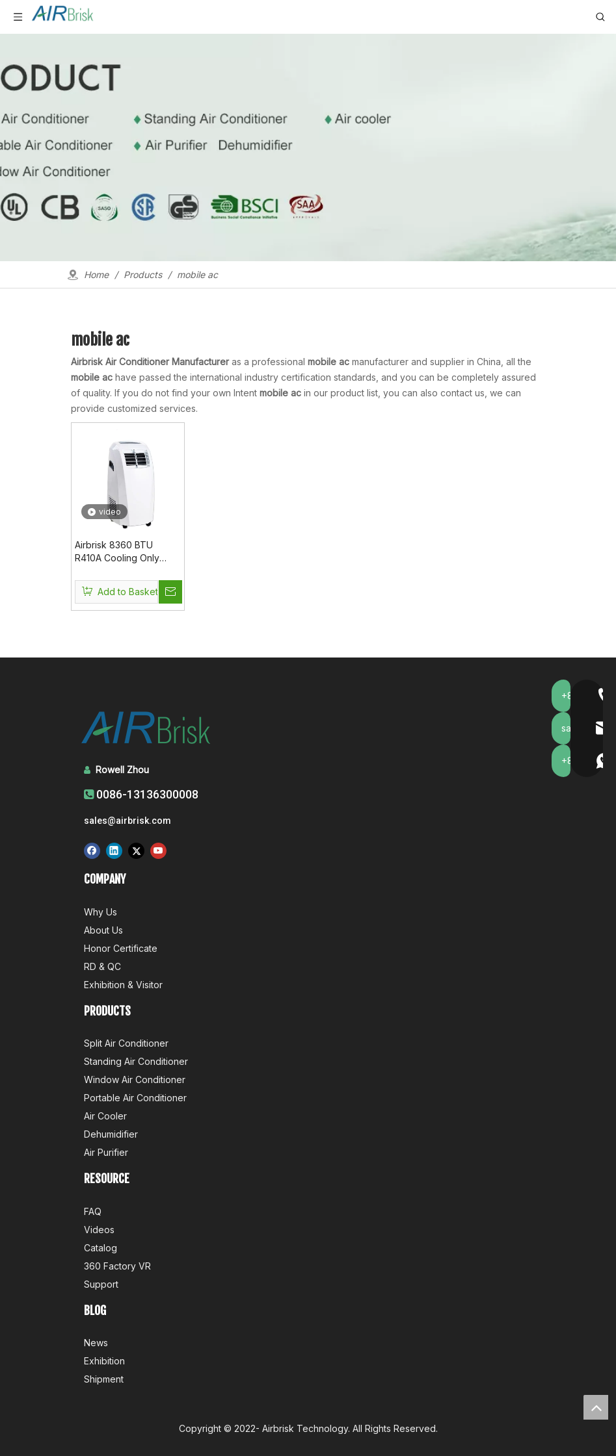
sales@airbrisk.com (127, 820)
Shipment (104, 1379)
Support (101, 1284)
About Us (103, 930)
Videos (99, 1229)
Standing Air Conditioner (136, 1061)
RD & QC (102, 966)
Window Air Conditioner (134, 1079)
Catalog (100, 1247)
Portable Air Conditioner (135, 1097)
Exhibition (104, 1360)
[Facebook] (92, 851)
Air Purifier (106, 1152)
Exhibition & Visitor (123, 984)
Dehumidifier (111, 1134)
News (96, 1342)
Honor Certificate (120, 948)
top (595, 1407)
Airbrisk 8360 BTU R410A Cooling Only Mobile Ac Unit (117, 552)
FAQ (92, 1211)
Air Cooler (105, 1115)
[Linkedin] (114, 851)
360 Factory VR (117, 1265)
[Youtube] (158, 851)
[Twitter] (136, 851)
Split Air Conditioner (126, 1043)
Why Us (100, 911)
